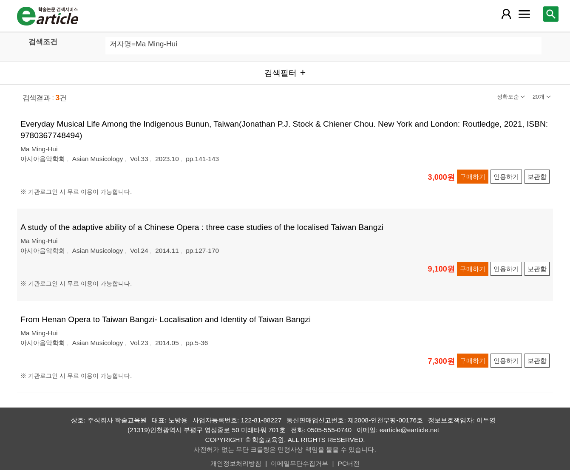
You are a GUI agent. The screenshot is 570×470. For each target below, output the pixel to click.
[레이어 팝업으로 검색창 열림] (551, 14)
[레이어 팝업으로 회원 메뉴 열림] (506, 14)
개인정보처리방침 (235, 463)
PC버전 (349, 463)
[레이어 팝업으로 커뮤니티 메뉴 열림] (524, 14)
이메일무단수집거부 (299, 463)
